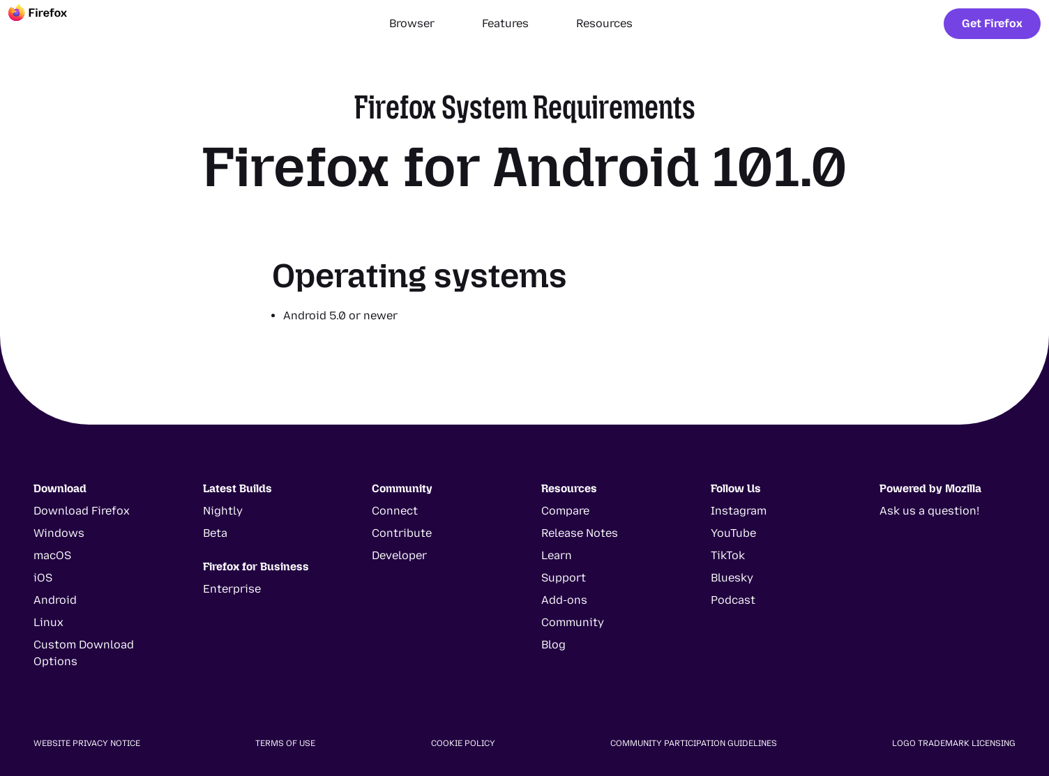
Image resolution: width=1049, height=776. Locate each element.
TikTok (728, 555)
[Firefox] (50, 23)
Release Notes (579, 533)
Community (572, 622)
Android (55, 600)
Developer (399, 555)
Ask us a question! (929, 510)
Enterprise (232, 588)
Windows (58, 533)
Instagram (739, 510)
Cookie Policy (463, 743)
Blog (553, 644)
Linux (48, 622)
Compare (565, 510)
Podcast (733, 600)
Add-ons (564, 600)
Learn (556, 555)
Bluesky (732, 577)
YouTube (733, 533)
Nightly (223, 510)
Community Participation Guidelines (693, 743)
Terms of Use (285, 743)
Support (563, 577)
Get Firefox (992, 23)
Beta (215, 533)
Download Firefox (81, 510)
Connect (395, 510)
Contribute (402, 533)
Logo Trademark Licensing (954, 743)
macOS (52, 555)
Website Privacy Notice (86, 743)
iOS (42, 577)
